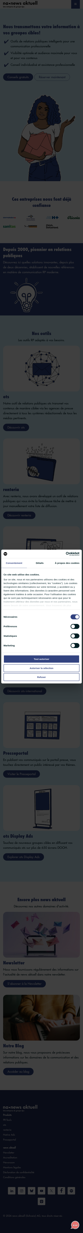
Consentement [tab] (14, 563)
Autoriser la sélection (41, 668)
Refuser (41, 677)
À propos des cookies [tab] (67, 563)
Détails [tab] (40, 563)
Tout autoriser (41, 659)
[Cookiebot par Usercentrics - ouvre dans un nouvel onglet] (65, 554)
